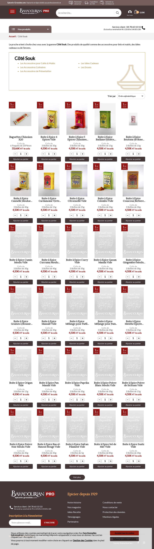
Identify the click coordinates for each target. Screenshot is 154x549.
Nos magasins (74, 507)
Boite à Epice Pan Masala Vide (49, 384)
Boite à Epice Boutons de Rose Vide (133, 138)
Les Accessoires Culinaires (33, 67)
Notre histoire (74, 502)
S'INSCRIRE (49, 522)
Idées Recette (74, 512)
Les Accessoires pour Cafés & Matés (37, 63)
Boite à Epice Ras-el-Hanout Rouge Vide (49, 445)
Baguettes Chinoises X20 (20, 138)
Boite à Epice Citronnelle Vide (77, 200)
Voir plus (77, 477)
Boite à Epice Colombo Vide (105, 200)
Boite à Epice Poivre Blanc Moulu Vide (105, 384)
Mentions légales (111, 516)
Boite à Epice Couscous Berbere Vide (133, 200)
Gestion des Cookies (83, 540)
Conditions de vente (112, 502)
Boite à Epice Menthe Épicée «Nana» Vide (133, 322)
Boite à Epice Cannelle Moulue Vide (20, 200)
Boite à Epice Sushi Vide (133, 445)
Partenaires (73, 521)
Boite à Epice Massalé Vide (49, 322)
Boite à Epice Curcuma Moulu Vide (49, 261)
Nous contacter (110, 507)
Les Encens (86, 67)
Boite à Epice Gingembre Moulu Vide (133, 261)
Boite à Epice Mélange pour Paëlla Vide (77, 322)
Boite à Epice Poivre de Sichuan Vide (133, 384)
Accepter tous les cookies (124, 533)
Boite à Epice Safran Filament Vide (77, 445)
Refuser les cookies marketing (124, 539)
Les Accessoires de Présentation (35, 71)
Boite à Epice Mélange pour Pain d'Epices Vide (105, 322)
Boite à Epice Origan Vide (20, 384)
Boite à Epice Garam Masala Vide (105, 261)
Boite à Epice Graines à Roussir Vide (21, 322)
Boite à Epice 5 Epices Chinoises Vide (77, 138)
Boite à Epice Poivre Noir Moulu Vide (21, 445)
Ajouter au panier (20, 159)
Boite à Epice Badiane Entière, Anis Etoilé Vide (105, 138)
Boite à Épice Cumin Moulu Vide (20, 261)
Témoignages (73, 516)
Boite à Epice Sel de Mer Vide (105, 445)
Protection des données (114, 512)
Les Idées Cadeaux (90, 63)
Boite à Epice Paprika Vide (77, 384)
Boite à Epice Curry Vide (77, 261)
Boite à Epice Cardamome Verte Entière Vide (49, 200)
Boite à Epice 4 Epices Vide (49, 138)
